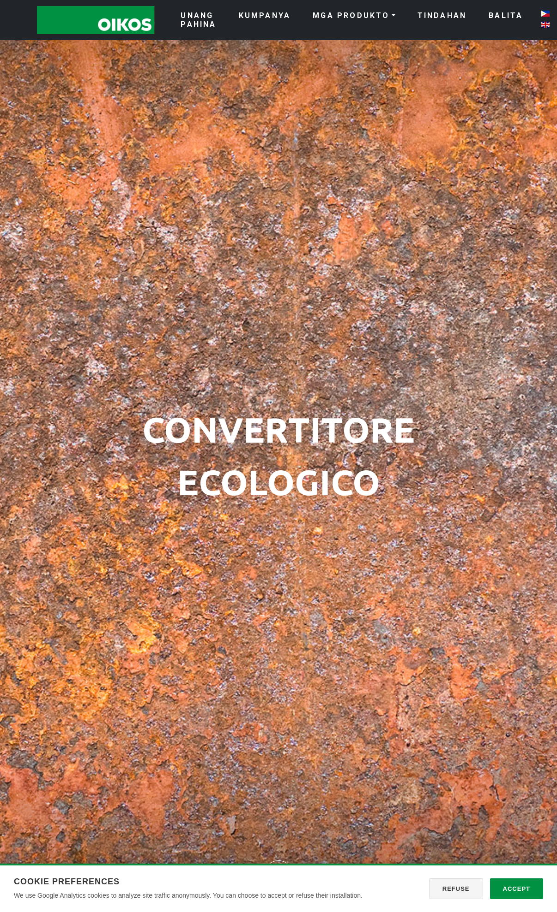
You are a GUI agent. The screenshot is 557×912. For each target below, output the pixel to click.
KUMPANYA (265, 15)
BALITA (506, 15)
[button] (42, 456)
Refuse (456, 888)
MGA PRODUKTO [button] (351, 15)
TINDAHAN (442, 15)
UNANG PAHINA (198, 20)
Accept (516, 888)
